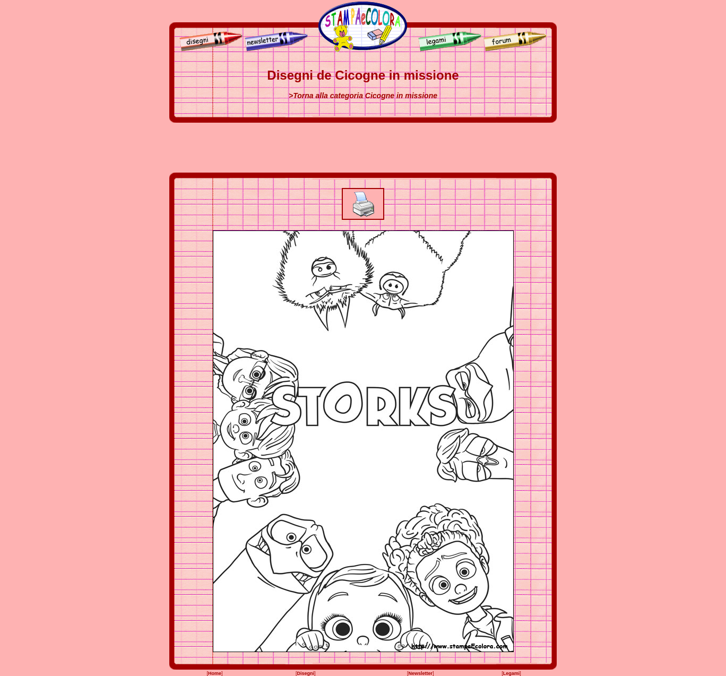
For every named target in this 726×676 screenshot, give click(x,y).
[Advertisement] (363, 148)
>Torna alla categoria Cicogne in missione (363, 95)
